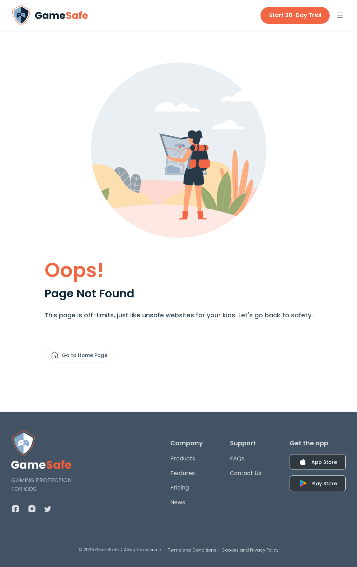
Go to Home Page (79, 355)
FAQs (237, 458)
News (177, 502)
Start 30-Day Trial (295, 15)
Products (182, 458)
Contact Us (245, 473)
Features (182, 473)
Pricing (179, 488)
